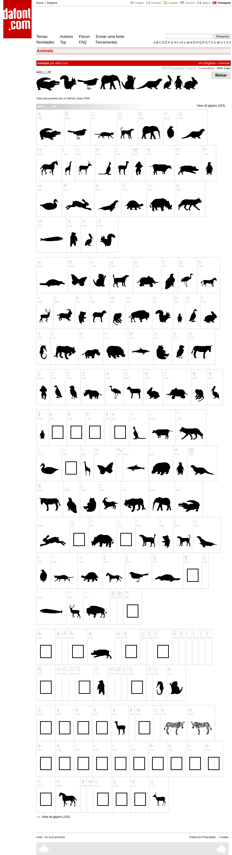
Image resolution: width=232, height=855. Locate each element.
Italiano (203, 2)
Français (153, 2)
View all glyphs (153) (211, 105)
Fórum (84, 37)
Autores (66, 37)
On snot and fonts (55, 837)
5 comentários (206, 68)
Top (63, 42)
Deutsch (187, 2)
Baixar (221, 75)
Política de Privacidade (202, 837)
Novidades (45, 42)
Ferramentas (106, 42)
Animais (224, 63)
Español (171, 2)
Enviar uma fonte (110, 37)
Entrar (39, 2)
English (137, 2)
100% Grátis (223, 68)
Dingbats (209, 63)
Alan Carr (61, 63)
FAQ (83, 42)
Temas (41, 37)
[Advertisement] (122, 20)
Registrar (52, 2)
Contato (223, 837)
